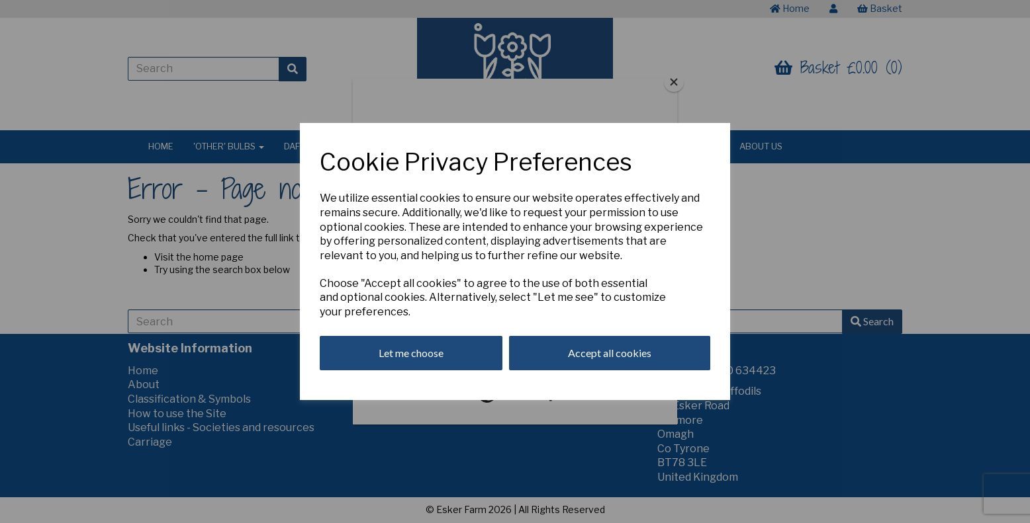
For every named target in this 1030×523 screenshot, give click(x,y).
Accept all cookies (609, 352)
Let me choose (411, 352)
